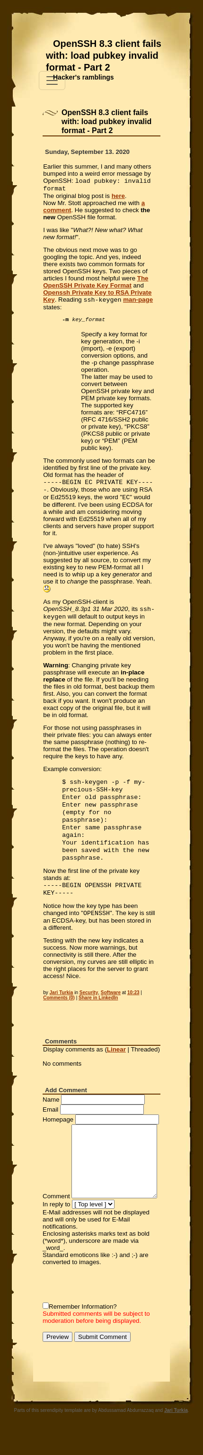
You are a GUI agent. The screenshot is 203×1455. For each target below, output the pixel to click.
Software (111, 1013)
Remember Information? (83, 1327)
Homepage (58, 1140)
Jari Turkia (61, 1013)
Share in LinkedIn (98, 1018)
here (118, 197)
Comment (56, 1217)
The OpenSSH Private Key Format (95, 284)
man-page (138, 302)
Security (88, 1013)
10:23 (133, 1013)
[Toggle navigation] (52, 80)
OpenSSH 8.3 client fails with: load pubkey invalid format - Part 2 (103, 55)
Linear (116, 1070)
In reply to (57, 1225)
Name (51, 1120)
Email (50, 1130)
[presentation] (114, 1304)
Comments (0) (59, 1018)
